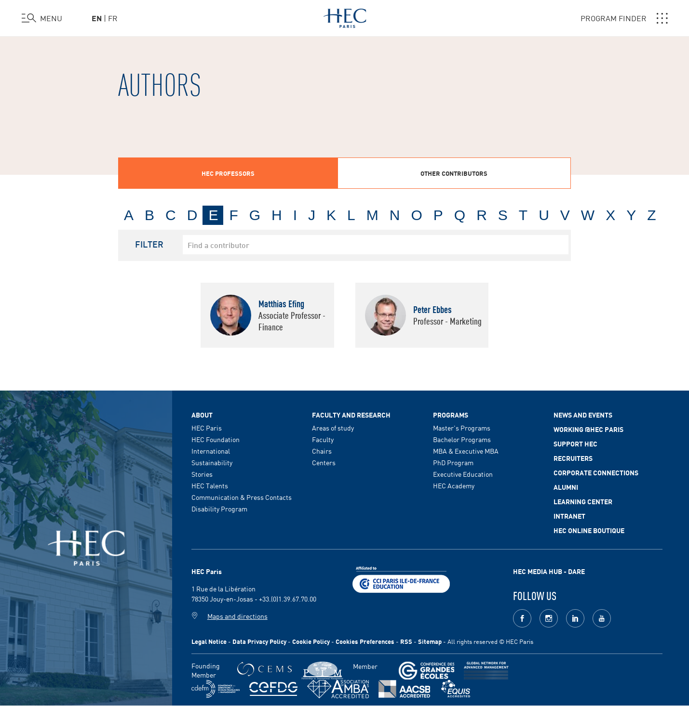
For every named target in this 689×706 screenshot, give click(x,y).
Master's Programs (461, 427)
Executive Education (463, 474)
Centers (324, 462)
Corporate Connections (596, 472)
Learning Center (583, 501)
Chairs (322, 451)
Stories (202, 474)
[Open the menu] (42, 18)
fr (113, 18)
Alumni (566, 487)
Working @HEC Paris (588, 429)
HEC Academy (453, 485)
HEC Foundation (215, 439)
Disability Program (219, 508)
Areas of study (333, 427)
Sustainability (211, 462)
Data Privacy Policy (259, 641)
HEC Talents (209, 485)
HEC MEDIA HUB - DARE (549, 571)
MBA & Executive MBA (466, 451)
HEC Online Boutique (589, 530)
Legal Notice (209, 641)
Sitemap (430, 641)
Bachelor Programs (462, 439)
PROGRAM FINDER (624, 18)
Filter (149, 243)
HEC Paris (206, 427)
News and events (583, 414)
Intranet (569, 516)
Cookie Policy (311, 641)
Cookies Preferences (365, 641)
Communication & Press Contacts (241, 497)
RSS (406, 641)
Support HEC (575, 443)
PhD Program (453, 462)
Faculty (323, 439)
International (210, 451)
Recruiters (573, 458)
